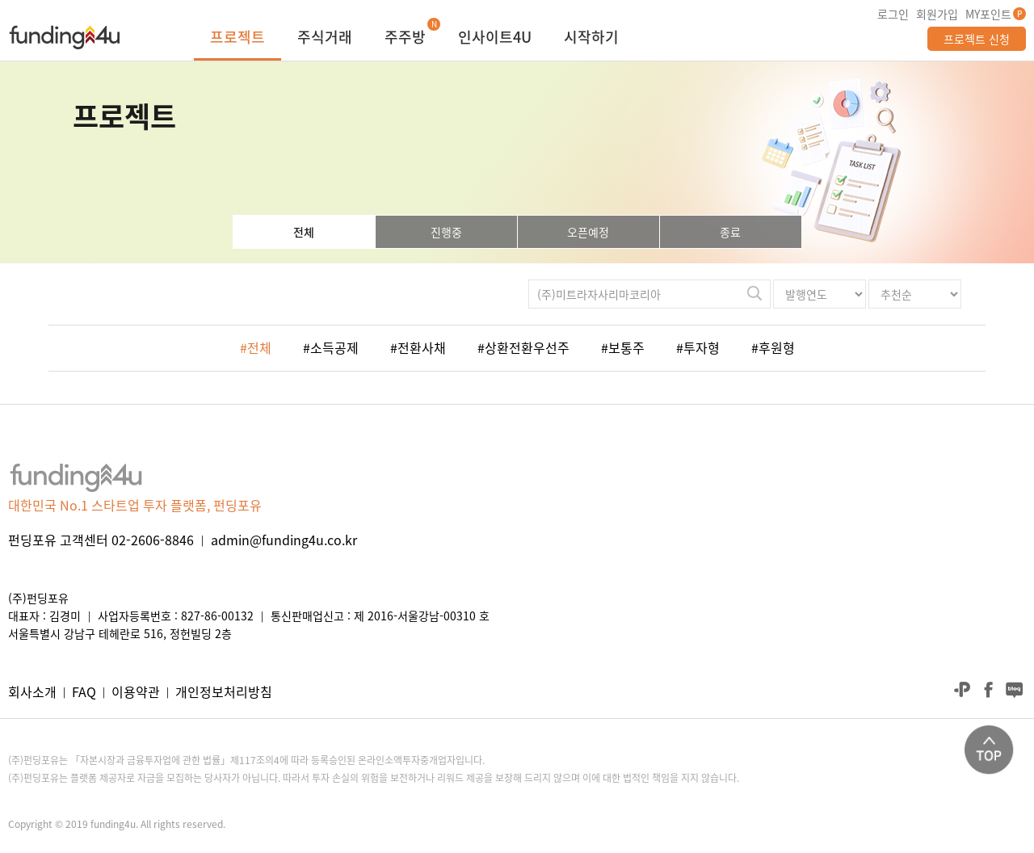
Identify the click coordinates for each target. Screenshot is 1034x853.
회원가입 (937, 14)
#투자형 (698, 347)
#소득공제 (331, 347)
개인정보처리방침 (223, 691)
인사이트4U (495, 39)
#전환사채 (418, 347)
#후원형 (773, 347)
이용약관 (135, 691)
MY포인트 (988, 14)
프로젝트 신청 (977, 39)
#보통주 (623, 347)
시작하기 (591, 39)
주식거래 (324, 39)
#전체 (255, 347)
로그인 (893, 14)
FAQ (84, 691)
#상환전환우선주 (523, 347)
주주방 (405, 39)
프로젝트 (237, 39)
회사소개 (32, 691)
